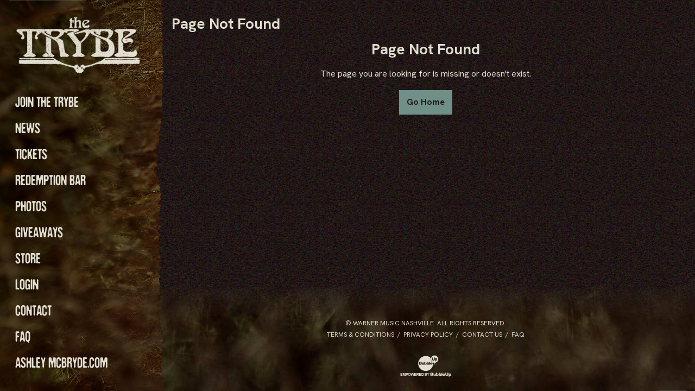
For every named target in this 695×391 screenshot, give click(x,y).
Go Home (426, 102)
